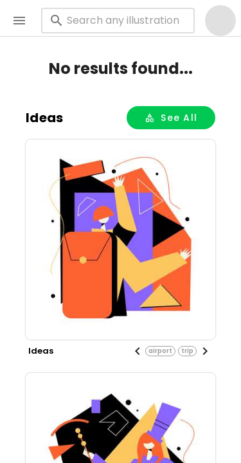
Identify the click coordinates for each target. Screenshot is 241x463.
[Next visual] (205, 351)
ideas (44, 118)
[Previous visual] (137, 351)
